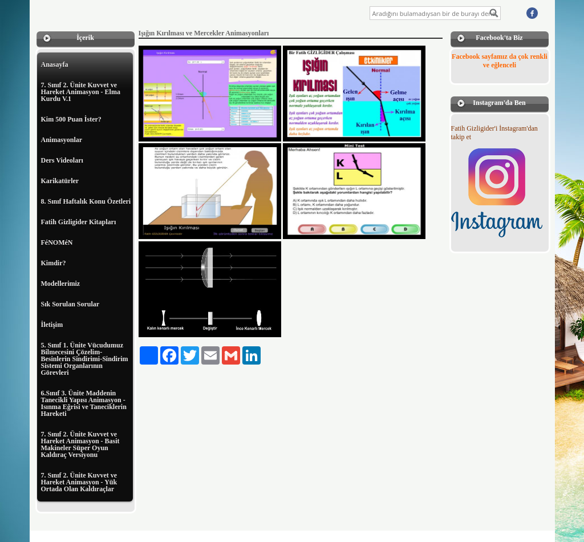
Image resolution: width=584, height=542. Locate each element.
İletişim (52, 325)
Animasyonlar (62, 140)
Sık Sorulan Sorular (70, 304)
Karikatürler (60, 181)
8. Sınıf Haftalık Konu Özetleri (86, 201)
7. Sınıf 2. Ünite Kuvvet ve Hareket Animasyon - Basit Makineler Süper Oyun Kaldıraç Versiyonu (80, 444)
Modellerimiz (60, 284)
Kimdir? (53, 263)
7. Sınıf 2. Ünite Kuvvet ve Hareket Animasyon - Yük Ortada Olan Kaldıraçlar (79, 482)
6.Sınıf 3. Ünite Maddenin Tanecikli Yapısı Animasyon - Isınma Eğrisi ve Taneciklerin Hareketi (84, 403)
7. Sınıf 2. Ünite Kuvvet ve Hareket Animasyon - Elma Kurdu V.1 (80, 92)
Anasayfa (54, 64)
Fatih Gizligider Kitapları (78, 222)
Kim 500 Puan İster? (71, 119)
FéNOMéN (57, 242)
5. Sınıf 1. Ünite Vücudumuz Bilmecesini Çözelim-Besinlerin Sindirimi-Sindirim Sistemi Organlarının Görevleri (84, 359)
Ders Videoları (62, 160)
